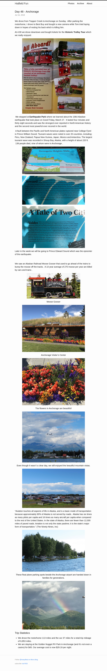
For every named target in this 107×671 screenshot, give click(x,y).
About (89, 3)
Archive (80, 3)
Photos (71, 3)
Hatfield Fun (21, 3)
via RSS (25, 663)
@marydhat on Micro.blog (29, 659)
